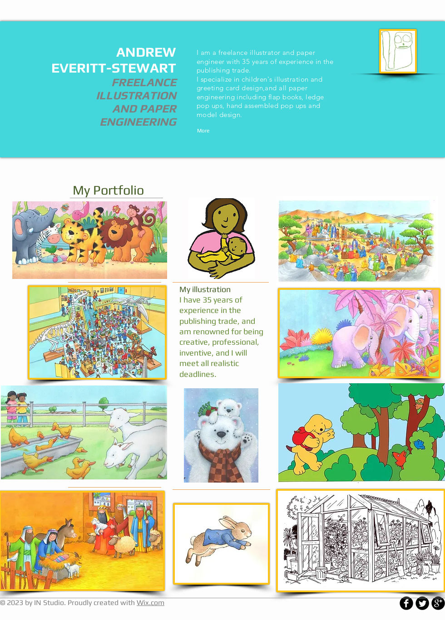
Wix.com (150, 602)
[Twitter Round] (422, 603)
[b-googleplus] (438, 603)
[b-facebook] (406, 603)
